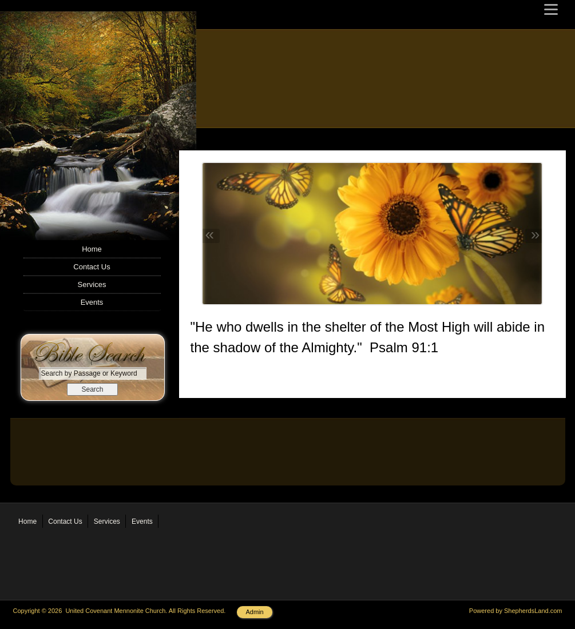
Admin (254, 611)
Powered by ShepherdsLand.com (515, 610)
